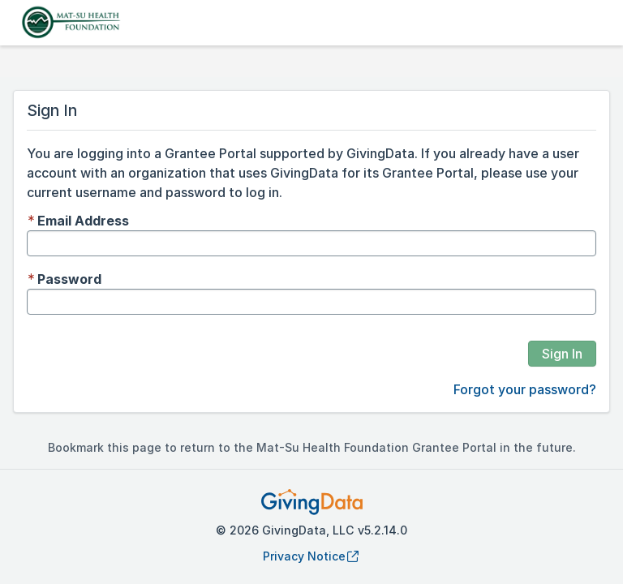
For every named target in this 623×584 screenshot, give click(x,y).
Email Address (83, 221)
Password (69, 279)
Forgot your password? (524, 389)
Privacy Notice (311, 556)
